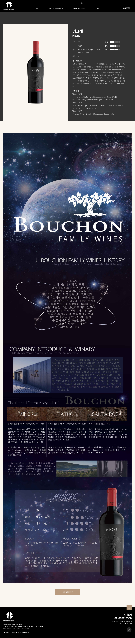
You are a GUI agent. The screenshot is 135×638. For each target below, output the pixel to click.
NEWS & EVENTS (79, 8)
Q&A (97, 8)
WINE (37, 8)
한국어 (129, 8)
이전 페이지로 (67, 592)
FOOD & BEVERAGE (56, 8)
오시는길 (14, 632)
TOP (129, 607)
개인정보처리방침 (25, 632)
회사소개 (5, 632)
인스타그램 (129, 629)
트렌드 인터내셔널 (9, 6)
